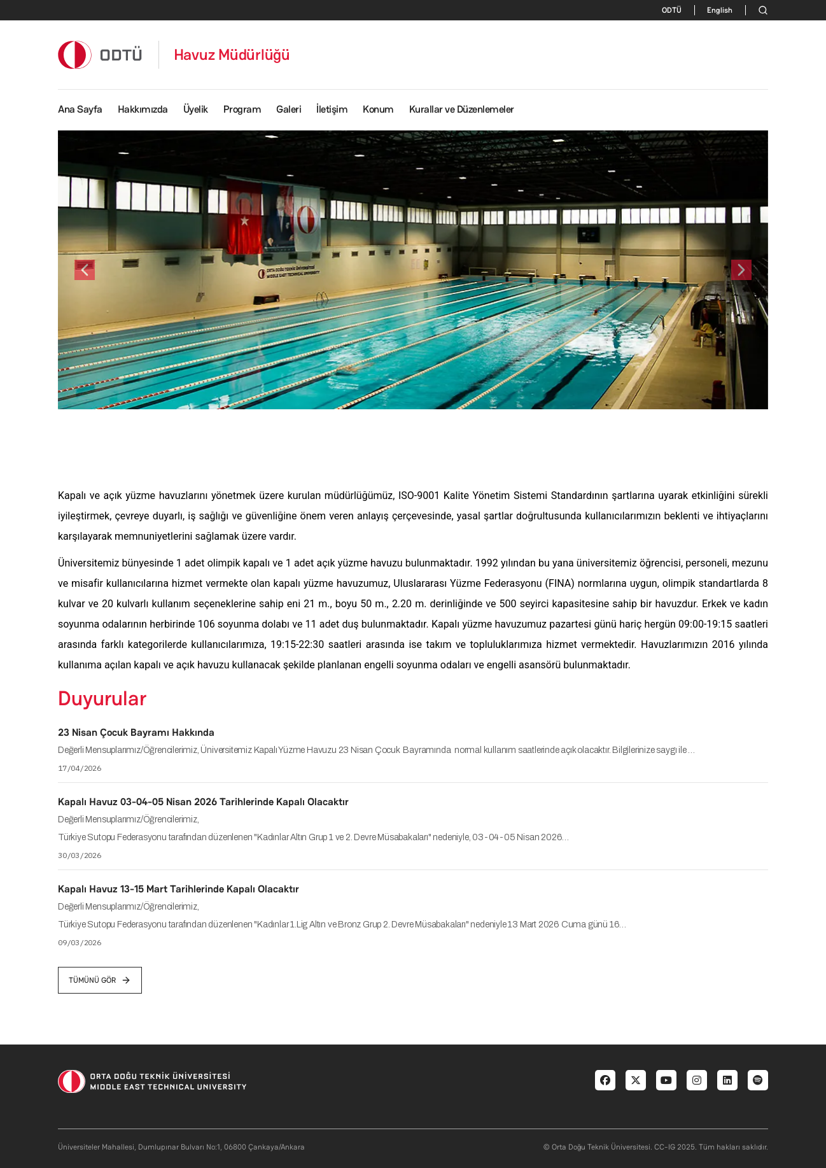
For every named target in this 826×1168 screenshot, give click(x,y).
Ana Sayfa (80, 109)
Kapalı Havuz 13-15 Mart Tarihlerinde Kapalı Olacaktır (178, 889)
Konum (378, 109)
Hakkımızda (143, 109)
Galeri (288, 109)
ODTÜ (672, 10)
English (719, 10)
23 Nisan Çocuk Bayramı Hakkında (136, 732)
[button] (84, 269)
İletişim (331, 109)
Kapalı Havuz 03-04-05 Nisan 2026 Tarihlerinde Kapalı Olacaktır (203, 801)
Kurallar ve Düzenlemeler (461, 109)
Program (242, 109)
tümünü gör (100, 980)
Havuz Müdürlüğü (232, 54)
